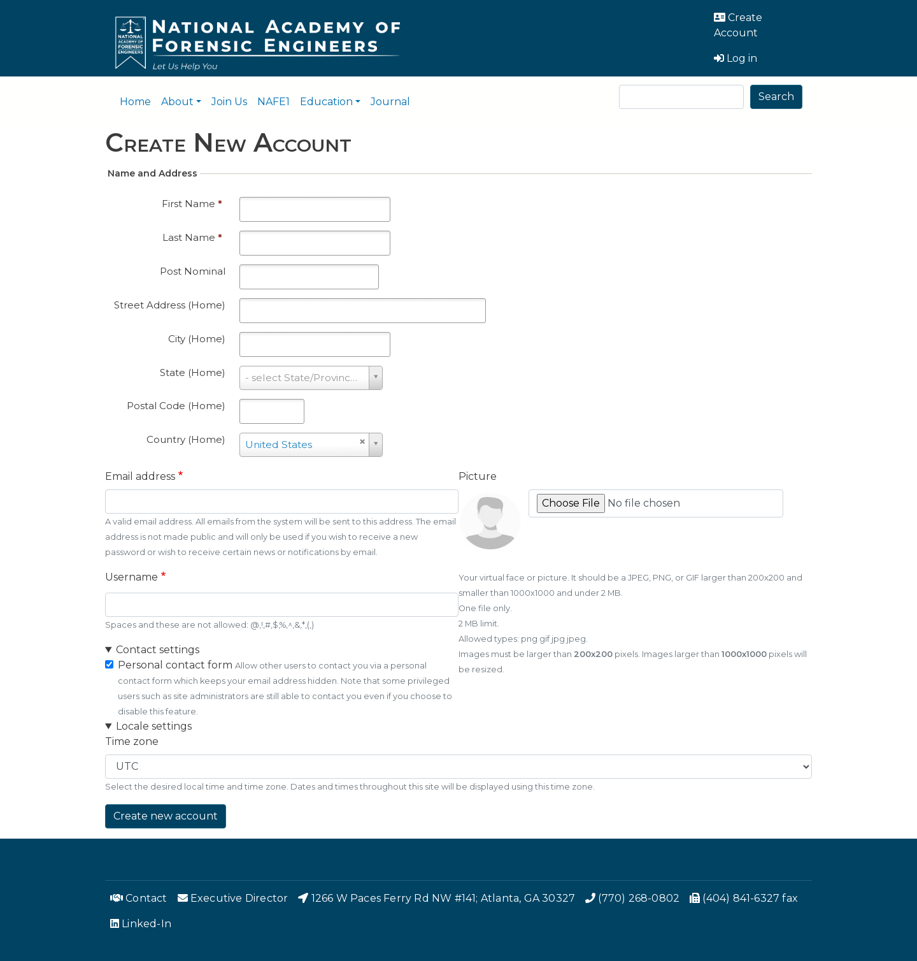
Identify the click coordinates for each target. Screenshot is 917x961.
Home (135, 102)
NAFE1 (273, 102)
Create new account (165, 816)
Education (326, 102)
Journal (390, 102)
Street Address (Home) (169, 305)
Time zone (132, 741)
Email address (140, 476)
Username (131, 577)
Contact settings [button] (157, 650)
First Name (192, 204)
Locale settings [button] (154, 726)
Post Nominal (192, 271)
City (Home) (196, 339)
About (177, 102)
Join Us (229, 102)
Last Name (192, 237)
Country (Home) (185, 439)
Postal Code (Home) (176, 406)
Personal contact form (175, 665)
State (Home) (192, 372)
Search (776, 96)
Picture (477, 476)
